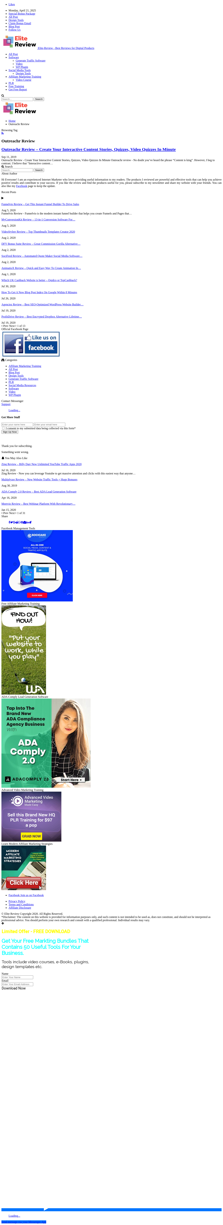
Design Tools (16, 20)
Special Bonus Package (22, 13)
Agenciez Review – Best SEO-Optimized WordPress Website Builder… (42, 304)
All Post (13, 16)
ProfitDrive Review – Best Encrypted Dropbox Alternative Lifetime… (41, 316)
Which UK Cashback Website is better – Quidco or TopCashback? (39, 280)
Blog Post (14, 26)
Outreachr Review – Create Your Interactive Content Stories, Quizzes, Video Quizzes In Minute (88, 149)
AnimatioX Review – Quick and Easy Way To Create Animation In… (41, 268)
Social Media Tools (20, 70)
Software (14, 57)
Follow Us (15, 29)
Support (6, 404)
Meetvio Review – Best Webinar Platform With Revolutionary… (38, 503)
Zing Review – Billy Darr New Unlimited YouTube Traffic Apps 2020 (41, 464)
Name (5, 973)
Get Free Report (18, 89)
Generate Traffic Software (30, 60)
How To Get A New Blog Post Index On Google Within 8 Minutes (39, 292)
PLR (11, 83)
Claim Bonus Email (20, 23)
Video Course (23, 79)
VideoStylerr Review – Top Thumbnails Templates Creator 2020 (38, 231)
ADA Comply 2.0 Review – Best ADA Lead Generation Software (38, 491)
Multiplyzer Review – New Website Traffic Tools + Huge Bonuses (39, 479)
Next (13, 325)
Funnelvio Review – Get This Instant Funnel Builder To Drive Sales (40, 204)
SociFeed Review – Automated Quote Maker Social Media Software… (41, 255)
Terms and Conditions (21, 904)
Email (5, 980)
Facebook (21, 186)
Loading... (14, 410)
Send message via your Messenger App (23, 1221)
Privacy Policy (17, 901)
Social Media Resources (22, 385)
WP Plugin (22, 67)
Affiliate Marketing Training (25, 76)
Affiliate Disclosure (20, 907)
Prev (5, 325)
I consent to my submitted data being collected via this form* (39, 428)
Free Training (16, 86)
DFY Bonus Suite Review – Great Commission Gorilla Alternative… (40, 243)
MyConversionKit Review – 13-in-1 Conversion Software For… (38, 219)
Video (19, 63)
